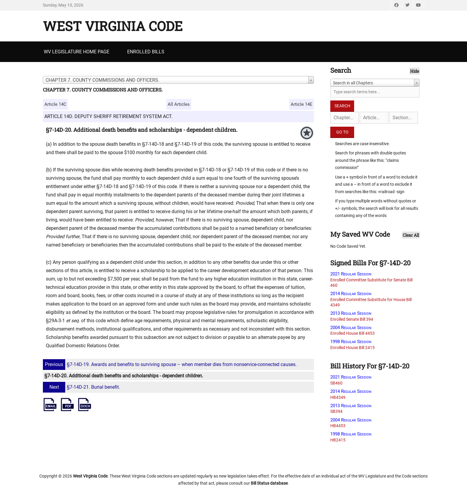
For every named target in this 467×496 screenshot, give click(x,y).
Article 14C (55, 104)
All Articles (179, 104)
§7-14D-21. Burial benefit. (82, 387)
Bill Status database (269, 483)
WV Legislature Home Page (76, 52)
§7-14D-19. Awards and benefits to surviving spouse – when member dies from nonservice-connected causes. (170, 364)
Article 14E (301, 104)
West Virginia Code (113, 26)
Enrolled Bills (145, 52)
